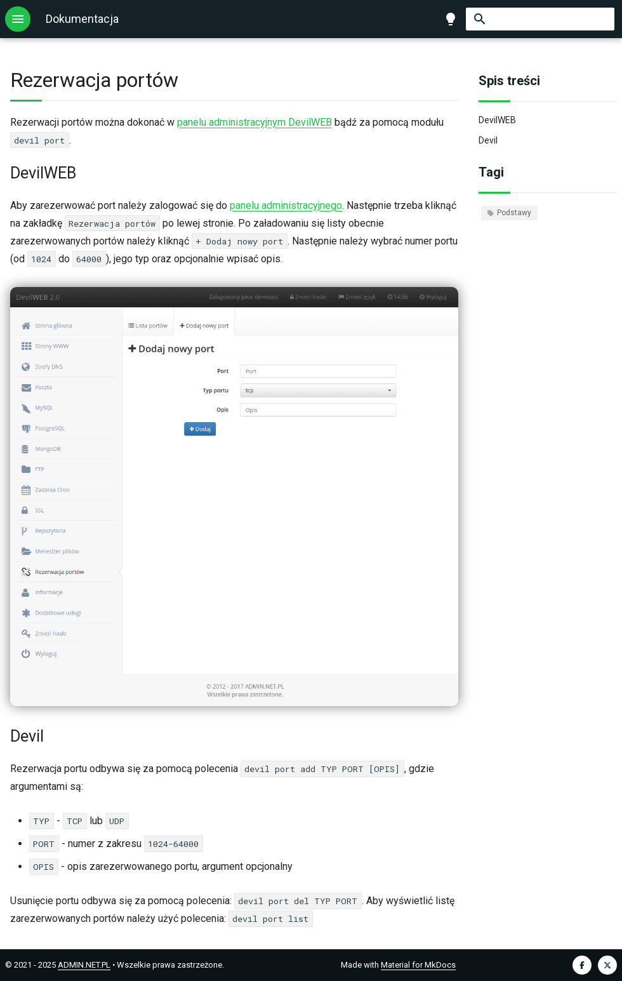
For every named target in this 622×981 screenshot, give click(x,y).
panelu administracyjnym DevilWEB (254, 122)
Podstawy (509, 212)
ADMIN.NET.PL (84, 965)
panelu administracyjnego (286, 205)
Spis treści (509, 80)
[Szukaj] (540, 19)
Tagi (491, 172)
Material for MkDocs (418, 965)
